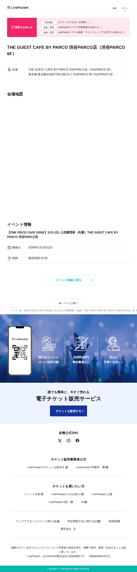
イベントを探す (26, 494)
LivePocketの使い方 (57, 501)
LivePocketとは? (105, 494)
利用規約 (52, 528)
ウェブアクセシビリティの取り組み (43, 521)
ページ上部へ (70, 301)
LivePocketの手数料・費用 (93, 467)
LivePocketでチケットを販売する (43, 467)
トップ (14, 309)
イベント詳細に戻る (68, 280)
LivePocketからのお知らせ (65, 494)
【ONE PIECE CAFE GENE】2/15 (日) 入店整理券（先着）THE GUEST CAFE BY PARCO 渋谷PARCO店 (66, 234)
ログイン (125, 8)
